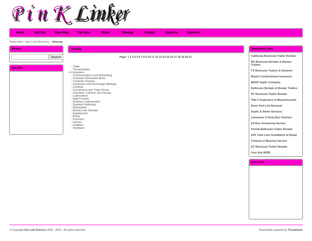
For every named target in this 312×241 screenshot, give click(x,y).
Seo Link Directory (35, 229)
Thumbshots (295, 229)
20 (186, 56)
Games (77, 121)
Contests (78, 86)
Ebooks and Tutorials (85, 110)
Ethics (76, 116)
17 (175, 56)
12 (156, 56)
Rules (106, 32)
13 (160, 56)
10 (149, 56)
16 (171, 56)
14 (164, 56)
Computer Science (84, 81)
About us (171, 32)
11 (152, 56)
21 (190, 56)
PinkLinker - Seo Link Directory (29, 41)
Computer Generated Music (89, 78)
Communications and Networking (92, 75)
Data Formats (81, 98)
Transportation (81, 69)
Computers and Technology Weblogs (94, 83)
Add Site (40, 32)
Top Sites (83, 32)
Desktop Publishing (84, 104)
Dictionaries (80, 107)
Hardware (78, 127)
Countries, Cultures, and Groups (92, 92)
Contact (149, 32)
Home (20, 32)
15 (167, 56)
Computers (77, 72)
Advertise (193, 32)
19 (182, 56)
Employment (80, 113)
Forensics (78, 119)
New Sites (62, 32)
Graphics (78, 124)
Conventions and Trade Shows (91, 89)
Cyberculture (80, 95)
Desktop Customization (86, 101)
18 (178, 56)
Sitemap (127, 32)
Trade (76, 66)
